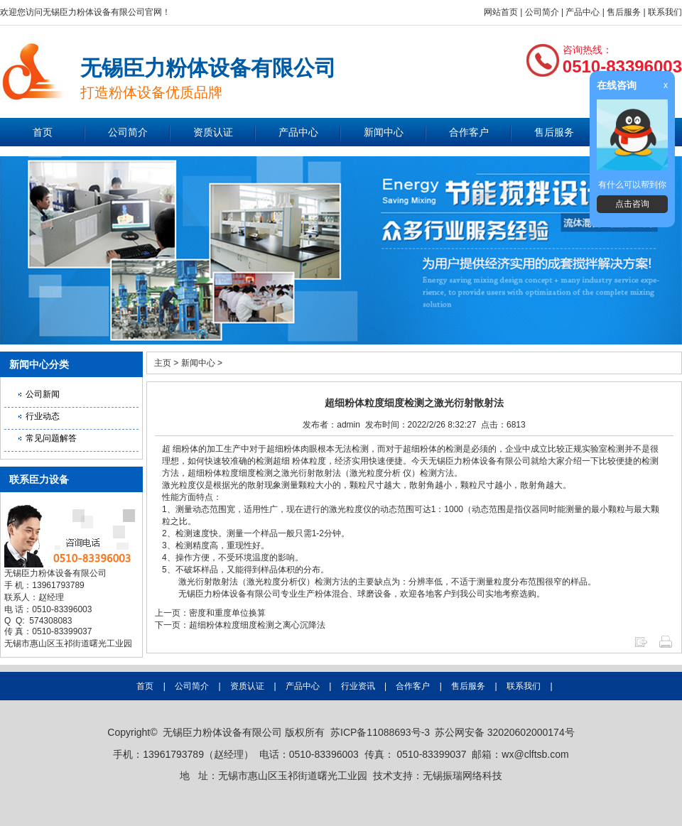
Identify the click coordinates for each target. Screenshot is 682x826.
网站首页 (501, 12)
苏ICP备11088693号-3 (380, 732)
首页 (43, 132)
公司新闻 (43, 394)
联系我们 (665, 12)
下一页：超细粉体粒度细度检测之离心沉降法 (240, 625)
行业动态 (43, 416)
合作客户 (469, 132)
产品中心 (582, 12)
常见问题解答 (51, 438)
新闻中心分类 (39, 364)
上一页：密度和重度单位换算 (210, 613)
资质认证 (213, 132)
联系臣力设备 (39, 479)
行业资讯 (358, 686)
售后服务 (624, 12)
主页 (162, 363)
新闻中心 (384, 132)
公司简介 (542, 12)
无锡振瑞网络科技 (462, 775)
